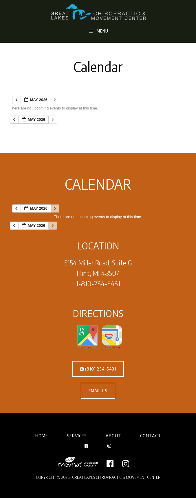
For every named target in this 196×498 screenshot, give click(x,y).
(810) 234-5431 (98, 368)
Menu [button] (102, 30)
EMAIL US (98, 390)
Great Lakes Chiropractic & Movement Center (98, 12)
